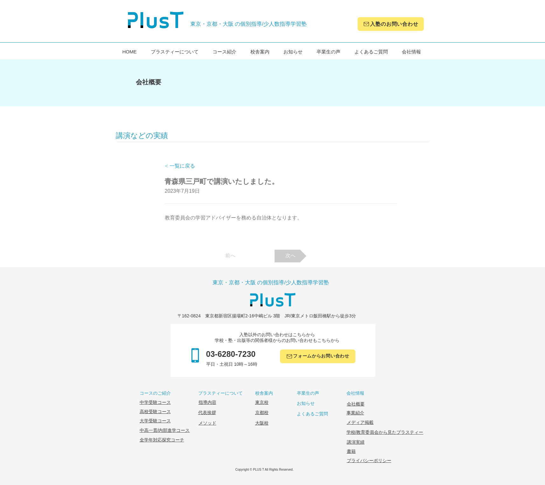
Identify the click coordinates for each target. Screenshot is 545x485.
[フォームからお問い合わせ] (317, 356)
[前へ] (230, 256)
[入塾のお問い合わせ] (391, 24)
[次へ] (290, 256)
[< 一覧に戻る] (186, 166)
